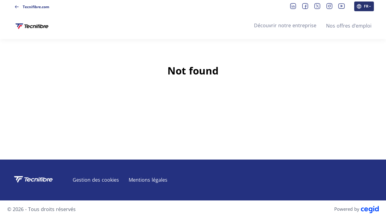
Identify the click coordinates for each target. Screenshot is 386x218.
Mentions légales (148, 180)
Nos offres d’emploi (348, 25)
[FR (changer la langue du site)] (364, 6)
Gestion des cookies (96, 180)
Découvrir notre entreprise (285, 25)
